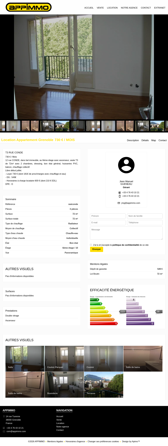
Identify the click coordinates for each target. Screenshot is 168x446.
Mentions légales (55, 441)
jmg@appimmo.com (130, 203)
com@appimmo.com (16, 431)
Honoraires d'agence (75, 441)
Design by (131, 441)
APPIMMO (9, 410)
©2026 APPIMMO (36, 441)
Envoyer (96, 249)
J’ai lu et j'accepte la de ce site (121, 245)
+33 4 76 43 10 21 (130, 192)
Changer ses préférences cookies (103, 441)
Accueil (28, 7)
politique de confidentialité (125, 245)
